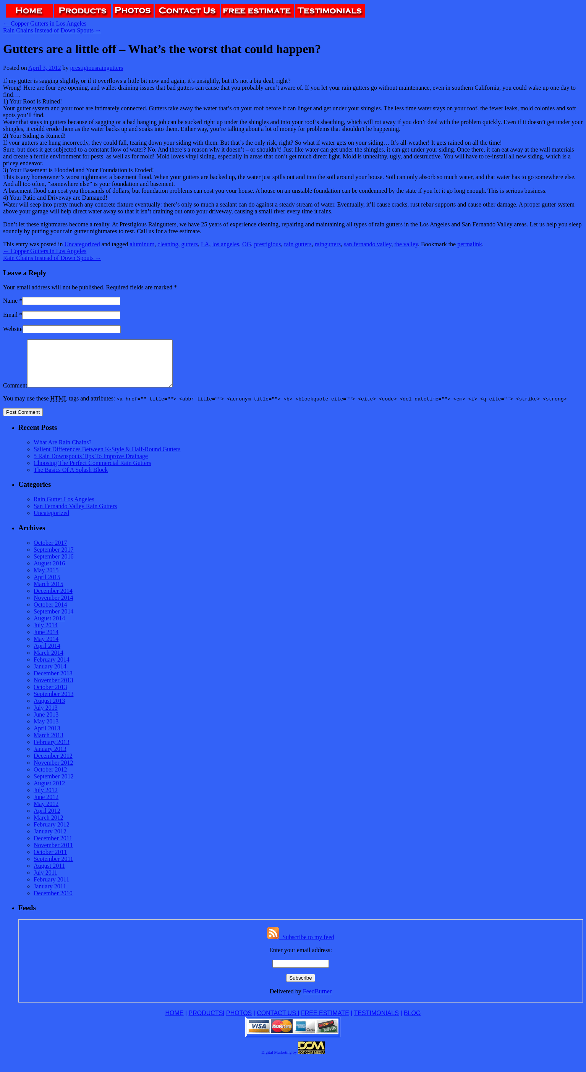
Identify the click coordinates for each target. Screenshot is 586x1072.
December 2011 (53, 847)
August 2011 (49, 875)
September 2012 (53, 785)
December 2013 (53, 682)
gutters (189, 244)
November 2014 (53, 607)
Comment (15, 394)
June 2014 (46, 641)
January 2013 (50, 758)
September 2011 (53, 868)
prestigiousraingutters (96, 68)
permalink (469, 244)
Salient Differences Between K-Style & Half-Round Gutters (107, 458)
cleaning (167, 244)
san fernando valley (367, 244)
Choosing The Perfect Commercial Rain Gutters (92, 472)
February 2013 (52, 751)
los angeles (225, 244)
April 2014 (47, 655)
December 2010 (53, 902)
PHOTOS (239, 1022)
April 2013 (47, 737)
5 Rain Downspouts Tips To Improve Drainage (91, 465)
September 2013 (53, 703)
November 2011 (53, 854)
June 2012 (46, 806)
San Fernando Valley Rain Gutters (75, 515)
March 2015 (48, 593)
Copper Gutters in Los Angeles (44, 23)
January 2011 (50, 895)
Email (10, 315)
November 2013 (53, 689)
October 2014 (50, 613)
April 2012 (47, 820)
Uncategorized (82, 244)
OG (246, 244)
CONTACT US (277, 1022)
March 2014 (48, 662)
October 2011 (50, 861)
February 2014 (52, 668)
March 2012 (48, 826)
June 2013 (46, 723)
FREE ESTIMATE (325, 1022)
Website (13, 329)
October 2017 (50, 552)
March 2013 (48, 744)
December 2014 (53, 600)
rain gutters (297, 244)
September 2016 (53, 565)
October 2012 (50, 778)
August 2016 (49, 572)
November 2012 (53, 771)
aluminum (142, 244)
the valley (406, 244)
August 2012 (49, 792)
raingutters (328, 244)
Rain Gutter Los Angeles (64, 508)
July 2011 (45, 881)
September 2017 (53, 558)
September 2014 (53, 620)
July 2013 (46, 717)
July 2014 (46, 634)
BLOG (412, 1022)
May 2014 (46, 648)
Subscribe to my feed (300, 946)
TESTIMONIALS (376, 1022)
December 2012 (53, 765)
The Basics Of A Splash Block (71, 479)
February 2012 (52, 833)
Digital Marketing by (279, 1061)
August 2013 (49, 710)
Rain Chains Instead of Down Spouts (52, 30)
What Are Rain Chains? (63, 451)
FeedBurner (317, 1000)
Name (10, 300)
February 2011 (51, 888)
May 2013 (46, 730)
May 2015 (46, 579)
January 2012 (50, 840)
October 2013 (50, 696)
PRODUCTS (206, 1022)
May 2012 (46, 813)
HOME (174, 1022)
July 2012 (46, 799)
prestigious (267, 244)
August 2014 (49, 627)
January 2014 (50, 675)
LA (205, 244)
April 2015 (47, 586)
